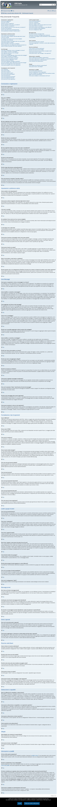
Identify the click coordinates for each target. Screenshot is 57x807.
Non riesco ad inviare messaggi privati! (36, 33)
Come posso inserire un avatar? (7, 42)
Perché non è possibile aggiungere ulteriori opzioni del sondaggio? (14, 55)
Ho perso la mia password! (6, 28)
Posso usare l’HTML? (5, 70)
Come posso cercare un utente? (35, 52)
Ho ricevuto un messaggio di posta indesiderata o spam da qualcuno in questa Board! (42, 37)
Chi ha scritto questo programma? (35, 70)
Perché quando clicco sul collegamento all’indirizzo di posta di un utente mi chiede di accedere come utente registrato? (13, 45)
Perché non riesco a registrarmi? (7, 23)
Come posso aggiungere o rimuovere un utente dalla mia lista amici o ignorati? (42, 44)
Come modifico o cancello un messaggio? (9, 51)
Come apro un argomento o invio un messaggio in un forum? (13, 50)
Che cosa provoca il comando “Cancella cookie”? (10, 30)
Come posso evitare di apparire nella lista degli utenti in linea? (13, 36)
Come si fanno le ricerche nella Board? (36, 48)
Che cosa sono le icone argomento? (8, 79)
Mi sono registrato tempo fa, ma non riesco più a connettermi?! (13, 27)
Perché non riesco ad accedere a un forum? (9, 57)
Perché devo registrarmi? (6, 21)
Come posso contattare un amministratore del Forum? (39, 75)
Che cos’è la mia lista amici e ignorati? (36, 41)
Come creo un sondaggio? (6, 54)
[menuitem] (12, 11)
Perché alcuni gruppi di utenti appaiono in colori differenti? (40, 27)
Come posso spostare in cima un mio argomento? (11, 65)
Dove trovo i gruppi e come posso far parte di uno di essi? (40, 24)
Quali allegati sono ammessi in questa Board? (38, 65)
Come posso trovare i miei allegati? (36, 66)
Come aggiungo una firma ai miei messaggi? (10, 52)
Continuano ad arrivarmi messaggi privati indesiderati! (39, 35)
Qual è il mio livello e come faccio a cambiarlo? (10, 43)
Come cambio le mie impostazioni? (8, 35)
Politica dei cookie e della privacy (32, 803)
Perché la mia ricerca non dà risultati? (36, 49)
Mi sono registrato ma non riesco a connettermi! (10, 24)
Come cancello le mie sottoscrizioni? (36, 61)
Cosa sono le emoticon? (6, 71)
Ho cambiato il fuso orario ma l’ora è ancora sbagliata (11, 38)
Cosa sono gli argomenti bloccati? (7, 77)
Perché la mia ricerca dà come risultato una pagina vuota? (40, 50)
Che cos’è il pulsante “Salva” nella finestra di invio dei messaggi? (13, 62)
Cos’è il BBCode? (4, 69)
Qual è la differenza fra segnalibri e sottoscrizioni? (38, 57)
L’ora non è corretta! (5, 37)
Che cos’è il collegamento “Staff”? (35, 29)
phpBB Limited (35, 755)
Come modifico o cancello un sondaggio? (9, 56)
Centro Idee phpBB (5, 765)
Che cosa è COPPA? (5, 22)
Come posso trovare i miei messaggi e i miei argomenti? (40, 53)
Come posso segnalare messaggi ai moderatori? (10, 61)
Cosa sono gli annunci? (5, 75)
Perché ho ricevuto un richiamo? (7, 60)
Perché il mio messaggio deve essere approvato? (10, 63)
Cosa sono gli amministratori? (35, 21)
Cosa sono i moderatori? (34, 22)
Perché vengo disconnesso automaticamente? (10, 29)
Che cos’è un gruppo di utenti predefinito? (37, 28)
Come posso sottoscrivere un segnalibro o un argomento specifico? (42, 58)
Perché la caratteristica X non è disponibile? (37, 72)
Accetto (19, 803)
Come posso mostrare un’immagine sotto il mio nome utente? (13, 41)
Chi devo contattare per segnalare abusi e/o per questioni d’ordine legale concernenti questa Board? (42, 74)
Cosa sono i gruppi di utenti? (34, 23)
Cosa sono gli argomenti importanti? (8, 76)
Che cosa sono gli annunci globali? (8, 74)
